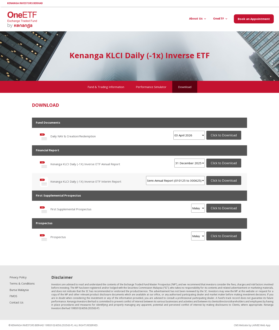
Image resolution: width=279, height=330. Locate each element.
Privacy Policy (18, 277)
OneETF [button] (218, 18)
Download (184, 87)
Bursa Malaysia (19, 290)
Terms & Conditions (22, 283)
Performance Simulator (151, 87)
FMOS (13, 296)
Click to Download (224, 135)
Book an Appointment (254, 19)
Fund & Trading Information (106, 87)
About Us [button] (196, 18)
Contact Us (16, 302)
